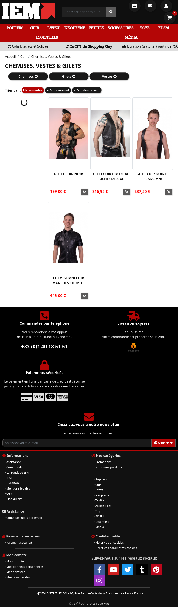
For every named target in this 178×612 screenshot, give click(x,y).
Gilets (68, 76)
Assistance (13, 462)
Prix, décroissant (87, 90)
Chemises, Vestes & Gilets (51, 56)
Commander (14, 467)
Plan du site (13, 499)
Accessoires (120, 28)
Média (131, 37)
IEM (8, 478)
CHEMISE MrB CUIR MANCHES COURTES (68, 280)
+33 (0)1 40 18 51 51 (44, 346)
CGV (8, 494)
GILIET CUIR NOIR (68, 174)
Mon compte (14, 561)
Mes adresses (15, 572)
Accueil (10, 56)
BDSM (163, 28)
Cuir (34, 28)
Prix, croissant (58, 90)
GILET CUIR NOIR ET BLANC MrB (153, 176)
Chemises (28, 76)
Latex (53, 28)
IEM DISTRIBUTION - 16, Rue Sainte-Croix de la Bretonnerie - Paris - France (90, 593)
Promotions (102, 462)
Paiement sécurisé (18, 542)
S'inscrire (163, 443)
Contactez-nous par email (23, 518)
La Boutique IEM (17, 472)
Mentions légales (17, 488)
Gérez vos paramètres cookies (115, 548)
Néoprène (74, 28)
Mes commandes (17, 577)
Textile (96, 28)
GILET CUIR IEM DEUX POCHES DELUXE (110, 176)
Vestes (109, 76)
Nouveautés (32, 90)
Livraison (12, 483)
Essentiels (47, 37)
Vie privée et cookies (109, 542)
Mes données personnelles (24, 567)
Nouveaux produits (108, 467)
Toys (144, 28)
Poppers (15, 28)
